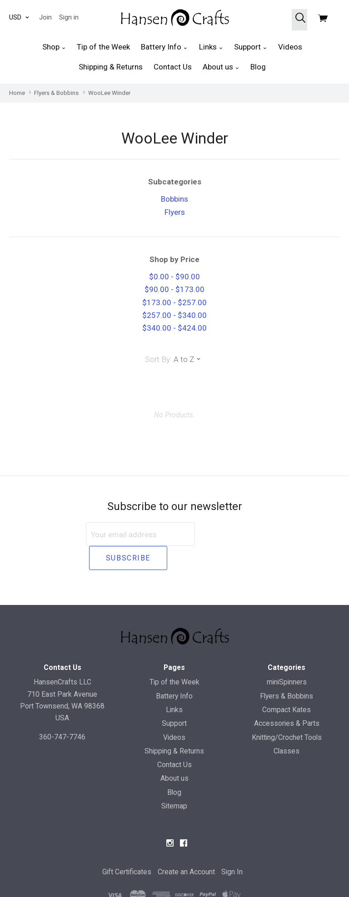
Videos (290, 46)
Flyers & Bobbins (286, 671)
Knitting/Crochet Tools (287, 713)
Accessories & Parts (286, 699)
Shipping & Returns (111, 66)
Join (45, 17)
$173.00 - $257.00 (174, 302)
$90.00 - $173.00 (174, 289)
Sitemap (174, 782)
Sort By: (158, 359)
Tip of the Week (103, 46)
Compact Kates (286, 685)
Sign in (69, 17)
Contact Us (173, 66)
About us (221, 67)
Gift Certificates (126, 847)
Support (250, 47)
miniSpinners (287, 658)
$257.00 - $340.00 (174, 315)
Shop (54, 47)
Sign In (232, 847)
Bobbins (174, 198)
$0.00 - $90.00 (174, 276)
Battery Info (164, 47)
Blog (258, 66)
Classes (286, 726)
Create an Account (186, 847)
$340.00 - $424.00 (174, 327)
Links (211, 47)
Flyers (175, 212)
